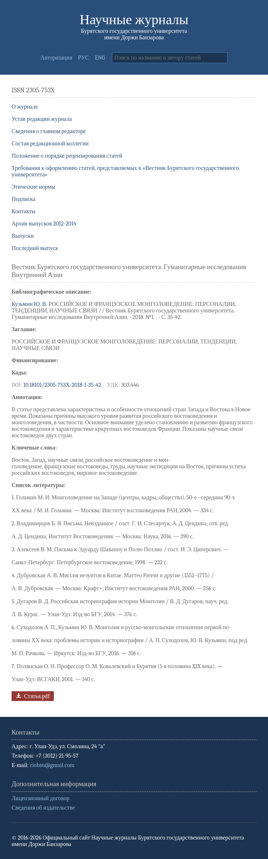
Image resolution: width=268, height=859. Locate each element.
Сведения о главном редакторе (49, 131)
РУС (83, 57)
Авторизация (56, 57)
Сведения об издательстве (43, 808)
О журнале (25, 107)
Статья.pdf (31, 695)
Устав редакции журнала (42, 119)
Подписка (23, 199)
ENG (100, 57)
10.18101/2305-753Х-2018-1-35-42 (62, 385)
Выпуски (23, 236)
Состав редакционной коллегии (50, 143)
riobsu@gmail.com (52, 765)
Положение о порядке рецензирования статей (67, 156)
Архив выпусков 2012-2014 (44, 223)
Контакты (23, 211)
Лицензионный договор (40, 798)
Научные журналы (134, 20)
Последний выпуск (35, 248)
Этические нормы (33, 187)
